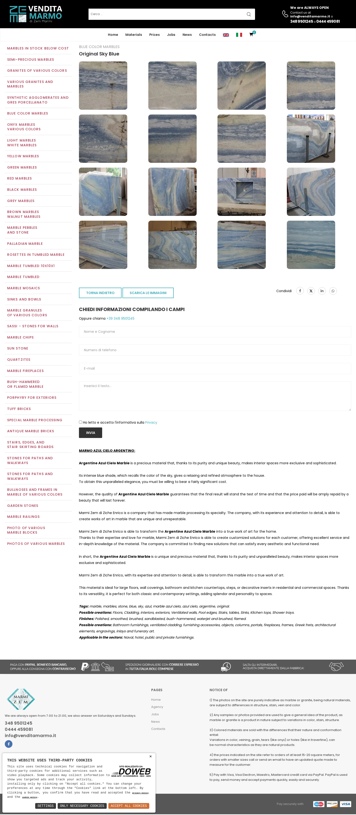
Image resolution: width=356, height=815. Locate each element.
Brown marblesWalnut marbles (23, 215)
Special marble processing (35, 420)
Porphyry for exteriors (31, 398)
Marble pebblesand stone (22, 230)
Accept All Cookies (129, 806)
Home (113, 34)
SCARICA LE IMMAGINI (148, 293)
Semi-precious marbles (30, 60)
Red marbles (19, 179)
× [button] (150, 757)
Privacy (151, 423)
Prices (154, 34)
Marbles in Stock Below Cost (38, 48)
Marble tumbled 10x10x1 (31, 266)
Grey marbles (20, 201)
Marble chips (20, 337)
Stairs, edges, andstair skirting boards (30, 445)
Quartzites (18, 360)
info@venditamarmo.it (30, 736)
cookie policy (29, 797)
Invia (90, 433)
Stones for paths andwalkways (30, 477)
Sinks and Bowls (24, 299)
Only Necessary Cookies (82, 806)
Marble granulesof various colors (27, 313)
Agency (157, 707)
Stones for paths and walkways (30, 461)
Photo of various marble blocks (26, 531)
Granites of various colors (37, 71)
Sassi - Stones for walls (32, 326)
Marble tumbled (23, 277)
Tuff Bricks (19, 409)
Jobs (171, 34)
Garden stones (22, 506)
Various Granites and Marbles (30, 84)
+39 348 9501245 (120, 319)
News (187, 34)
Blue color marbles (27, 114)
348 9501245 (301, 21)
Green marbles (22, 167)
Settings (46, 806)
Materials (133, 34)
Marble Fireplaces (25, 371)
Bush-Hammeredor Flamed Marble (25, 385)
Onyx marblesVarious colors (24, 127)
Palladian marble (25, 244)
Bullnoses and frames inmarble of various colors (34, 493)
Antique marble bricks (30, 431)
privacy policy (140, 793)
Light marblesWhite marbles (22, 143)
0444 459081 (328, 21)
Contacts (207, 34)
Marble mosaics (23, 288)
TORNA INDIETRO (100, 293)
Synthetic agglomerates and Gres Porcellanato (38, 100)
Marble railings (23, 517)
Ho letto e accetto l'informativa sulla (120, 423)
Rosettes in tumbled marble (36, 255)
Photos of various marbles (36, 544)
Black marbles (22, 190)
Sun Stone (17, 349)
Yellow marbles (23, 156)
